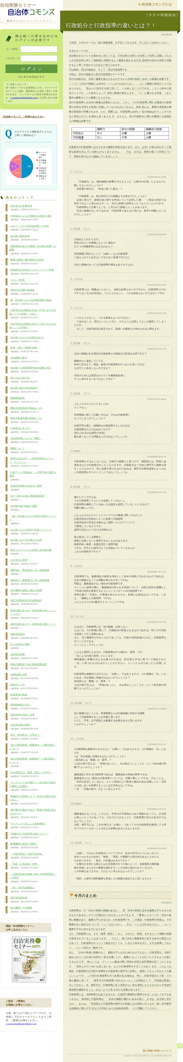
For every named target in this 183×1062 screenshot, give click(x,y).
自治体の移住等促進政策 (24, 390)
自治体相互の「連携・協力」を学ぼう (31, 774)
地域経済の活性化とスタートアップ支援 (31, 271)
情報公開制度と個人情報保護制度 (28, 666)
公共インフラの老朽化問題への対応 (29, 228)
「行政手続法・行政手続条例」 (26, 856)
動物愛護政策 (24, 400)
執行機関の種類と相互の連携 (25, 592)
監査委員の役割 (24, 696)
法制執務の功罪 (24, 676)
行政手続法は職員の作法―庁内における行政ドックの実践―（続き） (32, 314)
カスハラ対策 (24, 282)
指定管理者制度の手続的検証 (25, 602)
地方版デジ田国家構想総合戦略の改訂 (30, 369)
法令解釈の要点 (24, 359)
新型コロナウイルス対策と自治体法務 (30, 552)
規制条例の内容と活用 (24, 716)
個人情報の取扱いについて (157, 1050)
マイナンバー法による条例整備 (28, 825)
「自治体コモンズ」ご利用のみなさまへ (23, 116)
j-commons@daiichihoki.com (23, 97)
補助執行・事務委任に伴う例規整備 (29, 572)
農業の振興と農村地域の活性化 (26, 261)
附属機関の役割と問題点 (24, 845)
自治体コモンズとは (157, 4)
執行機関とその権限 (24, 909)
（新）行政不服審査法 (24, 889)
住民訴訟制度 (24, 656)
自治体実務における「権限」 (25, 440)
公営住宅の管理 (24, 562)
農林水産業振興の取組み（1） (26, 420)
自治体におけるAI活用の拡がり (26, 339)
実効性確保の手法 (24, 706)
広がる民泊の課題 (19, 646)
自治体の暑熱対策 (24, 238)
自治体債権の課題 (24, 726)
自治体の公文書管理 (24, 207)
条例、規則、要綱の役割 (24, 349)
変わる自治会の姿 (24, 379)
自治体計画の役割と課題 (23, 508)
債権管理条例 (24, 636)
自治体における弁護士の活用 (25, 542)
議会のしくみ (24, 686)
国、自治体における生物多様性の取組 (30, 302)
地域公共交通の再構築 (24, 292)
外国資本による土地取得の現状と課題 (30, 218)
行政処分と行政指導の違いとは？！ (29, 835)
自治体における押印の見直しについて (30, 531)
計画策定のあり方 (24, 430)
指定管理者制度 (24, 899)
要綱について (24, 450)
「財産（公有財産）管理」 (24, 866)
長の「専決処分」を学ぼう (25, 736)
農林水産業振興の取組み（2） (26, 410)
